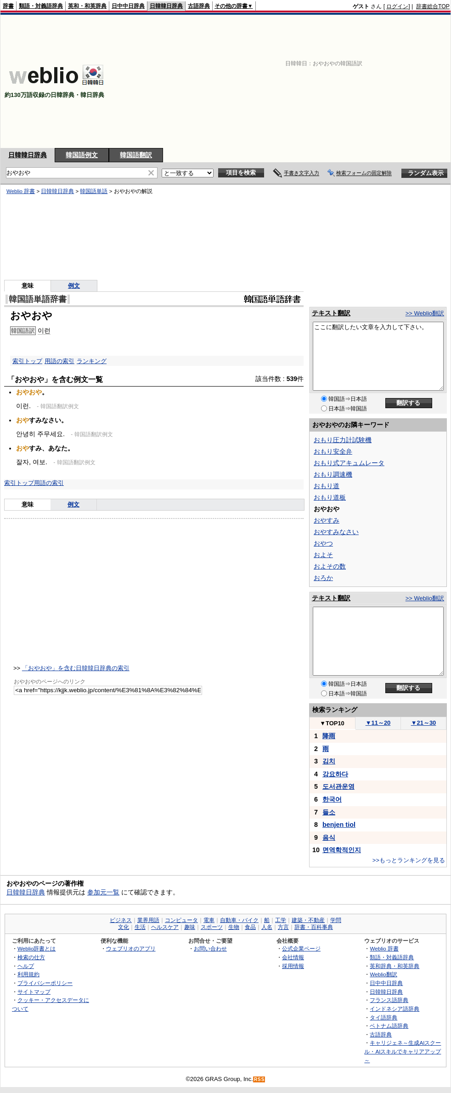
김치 (328, 761)
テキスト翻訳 (331, 313)
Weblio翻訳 (383, 974)
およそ (323, 554)
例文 (74, 285)
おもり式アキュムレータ (349, 463)
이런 (44, 330)
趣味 (189, 927)
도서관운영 (338, 786)
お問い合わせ (210, 948)
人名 (266, 927)
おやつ (323, 543)
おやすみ (326, 520)
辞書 (8, 6)
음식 (328, 837)
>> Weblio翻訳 (425, 313)
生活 (140, 927)
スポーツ (212, 927)
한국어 (332, 799)
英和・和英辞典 (87, 6)
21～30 (423, 722)
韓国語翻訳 (136, 155)
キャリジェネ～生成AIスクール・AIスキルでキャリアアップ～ (402, 1051)
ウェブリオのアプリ (131, 948)
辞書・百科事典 (313, 927)
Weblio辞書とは (36, 948)
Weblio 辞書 (20, 191)
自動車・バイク (239, 920)
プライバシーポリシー (45, 983)
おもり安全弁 (333, 451)
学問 (335, 920)
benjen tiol (338, 824)
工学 (280, 920)
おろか (323, 577)
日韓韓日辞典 (166, 6)
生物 (233, 927)
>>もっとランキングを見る (408, 860)
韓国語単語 (93, 191)
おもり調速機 (333, 474)
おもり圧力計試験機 (343, 440)
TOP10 (332, 723)
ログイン (397, 6)
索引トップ (27, 361)
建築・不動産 (308, 920)
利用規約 (28, 974)
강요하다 (335, 774)
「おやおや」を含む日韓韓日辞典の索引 (76, 668)
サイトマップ (34, 992)
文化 (123, 927)
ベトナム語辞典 (389, 1026)
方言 (283, 927)
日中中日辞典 (128, 6)
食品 (250, 927)
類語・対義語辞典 (41, 6)
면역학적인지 (341, 850)
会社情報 (293, 957)
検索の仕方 (31, 957)
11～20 (378, 722)
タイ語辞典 (383, 1017)
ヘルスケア (165, 927)
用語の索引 (59, 361)
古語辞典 (199, 6)
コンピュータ (181, 920)
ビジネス (121, 920)
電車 (208, 920)
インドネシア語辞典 (394, 1009)
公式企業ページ (301, 948)
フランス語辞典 (389, 1000)
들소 (328, 812)
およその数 (330, 566)
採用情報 (293, 966)
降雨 (328, 736)
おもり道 (326, 486)
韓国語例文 (82, 155)
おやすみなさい (336, 531)
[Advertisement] (291, 81)
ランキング (92, 361)
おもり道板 (330, 497)
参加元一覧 (103, 892)
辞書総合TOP (433, 6)
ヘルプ (25, 966)
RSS (259, 1079)
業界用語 (148, 920)
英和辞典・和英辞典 (394, 966)
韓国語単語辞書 (38, 299)
